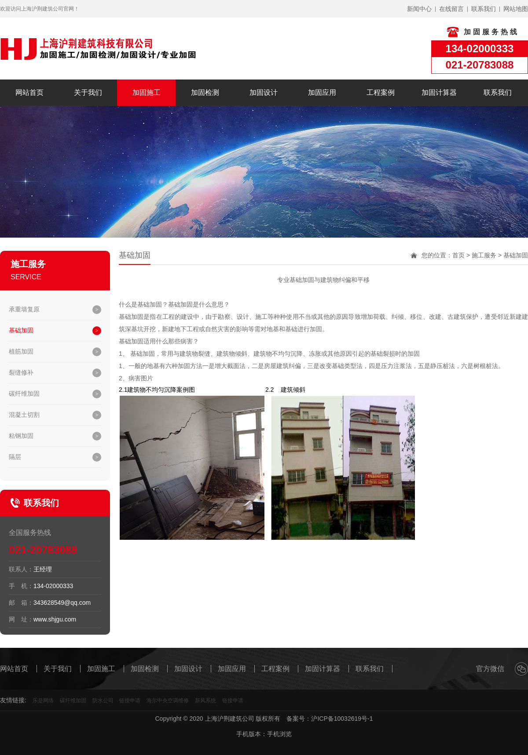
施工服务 (484, 255)
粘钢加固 (21, 435)
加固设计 (263, 92)
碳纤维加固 (24, 393)
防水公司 (103, 700)
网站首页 (29, 92)
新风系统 (205, 700)
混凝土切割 (24, 414)
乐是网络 (43, 700)
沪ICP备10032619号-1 (342, 718)
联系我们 (498, 92)
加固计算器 (439, 92)
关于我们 (88, 92)
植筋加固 (21, 351)
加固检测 (205, 92)
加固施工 (146, 92)
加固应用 (322, 92)
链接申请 (129, 700)
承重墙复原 (24, 309)
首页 (458, 255)
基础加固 (21, 330)
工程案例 (381, 92)
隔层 (15, 456)
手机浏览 (279, 733)
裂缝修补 (21, 372)
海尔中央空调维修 (168, 700)
